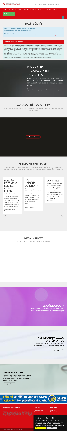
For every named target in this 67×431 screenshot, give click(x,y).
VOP (35, 414)
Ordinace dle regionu (15, 9)
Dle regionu (41, 35)
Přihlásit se (36, 413)
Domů (5, 9)
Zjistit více (56, 350)
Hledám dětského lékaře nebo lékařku (10, 185)
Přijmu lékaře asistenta (31, 183)
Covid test (54, 180)
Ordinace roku (53, 410)
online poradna (9, 13)
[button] (5, 216)
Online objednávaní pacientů (56, 413)
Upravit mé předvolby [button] (51, 427)
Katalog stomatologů (63, 17)
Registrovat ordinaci (50, 89)
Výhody (33, 89)
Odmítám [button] (44, 427)
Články (55, 9)
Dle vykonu (55, 35)
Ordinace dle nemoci (44, 9)
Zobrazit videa (33, 137)
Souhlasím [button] (38, 427)
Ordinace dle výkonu (30, 9)
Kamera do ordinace (54, 411)
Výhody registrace (38, 411)
